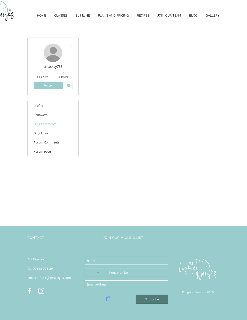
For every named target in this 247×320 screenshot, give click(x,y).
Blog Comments (45, 124)
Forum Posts (43, 151)
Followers (40, 115)
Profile (38, 105)
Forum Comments (46, 142)
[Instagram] (41, 291)
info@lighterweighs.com (54, 278)
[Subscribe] (152, 299)
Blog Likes (41, 133)
